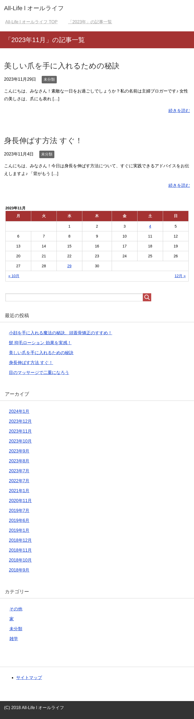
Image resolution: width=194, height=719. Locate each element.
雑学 (13, 638)
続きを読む (179, 110)
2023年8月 (19, 461)
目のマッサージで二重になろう (39, 372)
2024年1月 (19, 411)
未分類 (49, 79)
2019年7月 (19, 510)
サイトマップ (29, 677)
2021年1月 (19, 490)
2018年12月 (20, 540)
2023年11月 (20, 431)
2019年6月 (19, 520)
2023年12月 (20, 421)
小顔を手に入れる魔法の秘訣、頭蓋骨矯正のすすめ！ (60, 333)
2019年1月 (19, 530)
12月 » (180, 276)
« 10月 (13, 276)
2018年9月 (19, 570)
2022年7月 (19, 481)
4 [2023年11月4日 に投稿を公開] (150, 226)
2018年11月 (20, 550)
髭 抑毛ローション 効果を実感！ (40, 342)
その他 (15, 609)
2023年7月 (19, 471)
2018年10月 (20, 560)
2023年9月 (19, 451)
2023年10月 (20, 441)
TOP (31, 22)
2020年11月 (20, 500)
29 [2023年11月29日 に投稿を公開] (69, 266)
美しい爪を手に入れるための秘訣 (61, 66)
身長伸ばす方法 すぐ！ (43, 140)
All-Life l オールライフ (34, 8)
